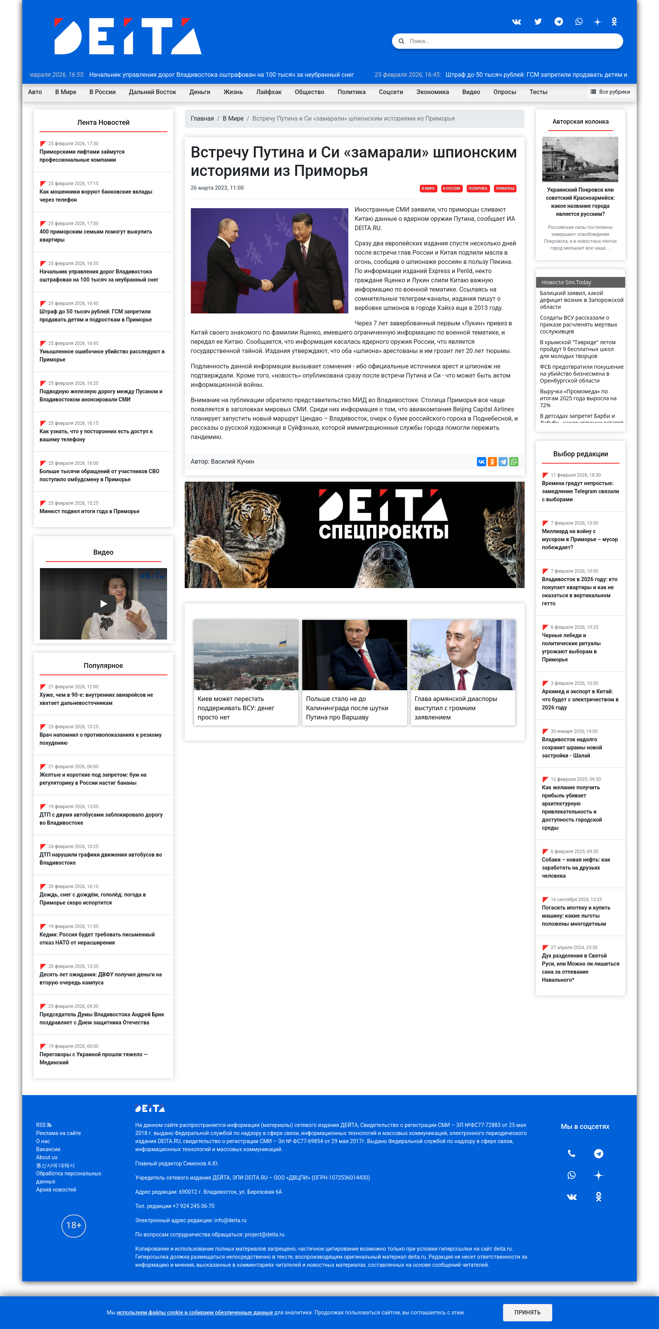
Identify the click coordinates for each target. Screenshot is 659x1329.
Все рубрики (610, 92)
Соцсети (391, 92)
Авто (35, 92)
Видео (471, 92)
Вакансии (48, 1172)
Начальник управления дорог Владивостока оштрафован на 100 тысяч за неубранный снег (200, 74)
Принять (528, 1312)
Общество (310, 92)
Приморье (505, 189)
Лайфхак (268, 92)
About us (47, 1180)
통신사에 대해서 (55, 1188)
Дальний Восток (152, 92)
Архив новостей (56, 1213)
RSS (43, 1148)
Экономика (432, 92)
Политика (352, 92)
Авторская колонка (581, 121)
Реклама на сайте (58, 1156)
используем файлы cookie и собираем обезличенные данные (195, 1312)
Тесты (539, 92)
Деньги (199, 92)
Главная (202, 118)
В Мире (65, 92)
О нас (43, 1164)
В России (102, 92)
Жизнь (233, 92)
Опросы (504, 92)
